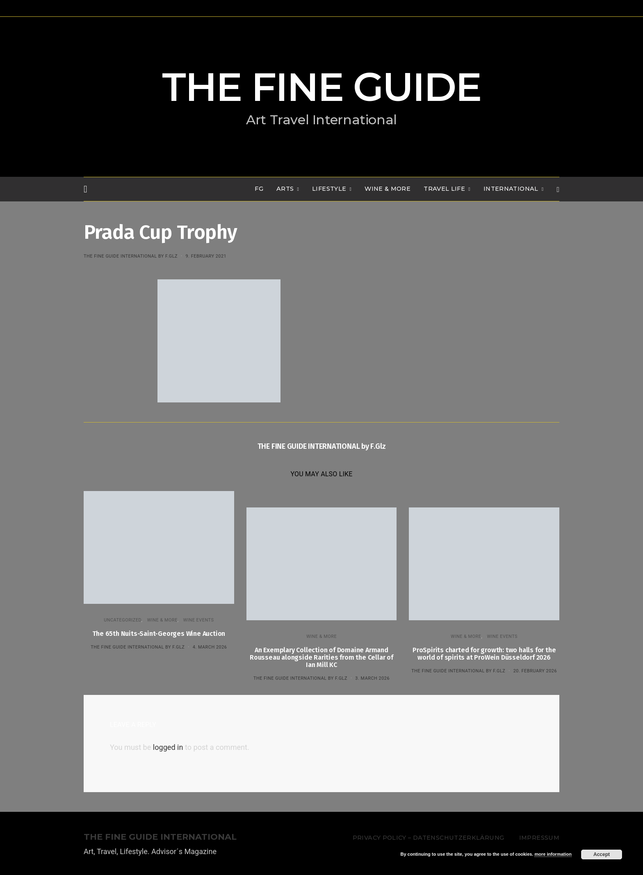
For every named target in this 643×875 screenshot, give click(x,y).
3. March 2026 (372, 678)
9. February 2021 (205, 256)
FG (259, 188)
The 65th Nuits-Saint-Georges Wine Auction (158, 633)
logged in (168, 747)
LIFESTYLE (329, 188)
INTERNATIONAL (510, 188)
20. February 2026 (535, 671)
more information (552, 854)
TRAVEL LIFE (444, 188)
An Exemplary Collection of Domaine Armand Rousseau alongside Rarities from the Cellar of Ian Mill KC (321, 657)
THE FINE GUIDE (321, 87)
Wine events (198, 620)
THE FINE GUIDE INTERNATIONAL (160, 837)
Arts (285, 188)
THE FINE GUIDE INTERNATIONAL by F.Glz (131, 256)
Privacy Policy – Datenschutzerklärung (428, 837)
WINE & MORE (387, 188)
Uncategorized (122, 620)
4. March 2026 (210, 647)
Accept (601, 854)
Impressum (539, 837)
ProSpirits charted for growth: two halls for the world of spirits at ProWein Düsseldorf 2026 (484, 653)
